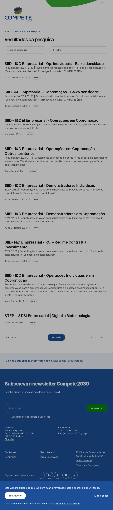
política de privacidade (67, 503)
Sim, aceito (15, 495)
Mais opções (101, 495)
